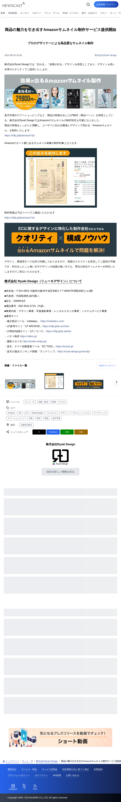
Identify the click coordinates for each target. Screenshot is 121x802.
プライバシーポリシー (19, 775)
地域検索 (12, 13)
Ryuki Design (37, 413)
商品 (46, 418)
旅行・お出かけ (89, 13)
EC (20, 413)
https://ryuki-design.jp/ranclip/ (73, 351)
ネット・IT (29, 402)
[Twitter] (24, 787)
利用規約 (98, 769)
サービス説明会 (49, 769)
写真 (31, 418)
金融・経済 (43, 402)
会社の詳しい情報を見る (60, 471)
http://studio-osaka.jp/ (35, 341)
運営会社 (12, 769)
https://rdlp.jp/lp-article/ (58, 331)
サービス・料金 (29, 769)
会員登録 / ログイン (106, 4)
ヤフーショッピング (16, 418)
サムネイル (52, 413)
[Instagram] (13, 787)
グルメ (103, 13)
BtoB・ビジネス (70, 13)
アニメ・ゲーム (52, 13)
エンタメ (24, 13)
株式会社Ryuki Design (106, 55)
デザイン (64, 413)
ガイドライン (41, 775)
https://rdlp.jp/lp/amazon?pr (19, 135)
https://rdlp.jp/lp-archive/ (56, 326)
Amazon (11, 413)
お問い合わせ (72, 775)
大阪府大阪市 (26, 425)
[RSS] (35, 787)
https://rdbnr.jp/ (28, 336)
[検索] (88, 4)
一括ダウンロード (106, 365)
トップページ (11, 761)
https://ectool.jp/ (64, 346)
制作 (38, 418)
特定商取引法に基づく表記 (75, 769)
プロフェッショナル (80, 413)
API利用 (57, 775)
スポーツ (36, 13)
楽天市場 (56, 418)
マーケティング (100, 413)
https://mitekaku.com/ (52, 321)
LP (27, 413)
